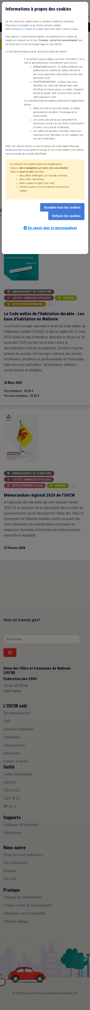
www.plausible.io (15, 149)
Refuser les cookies (66, 216)
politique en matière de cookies (28, 29)
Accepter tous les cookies (62, 207)
